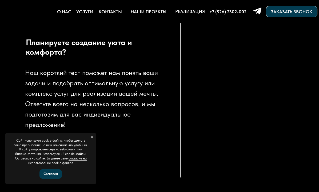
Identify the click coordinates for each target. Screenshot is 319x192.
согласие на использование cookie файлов (57, 160)
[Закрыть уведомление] (92, 137)
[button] (291, 11)
